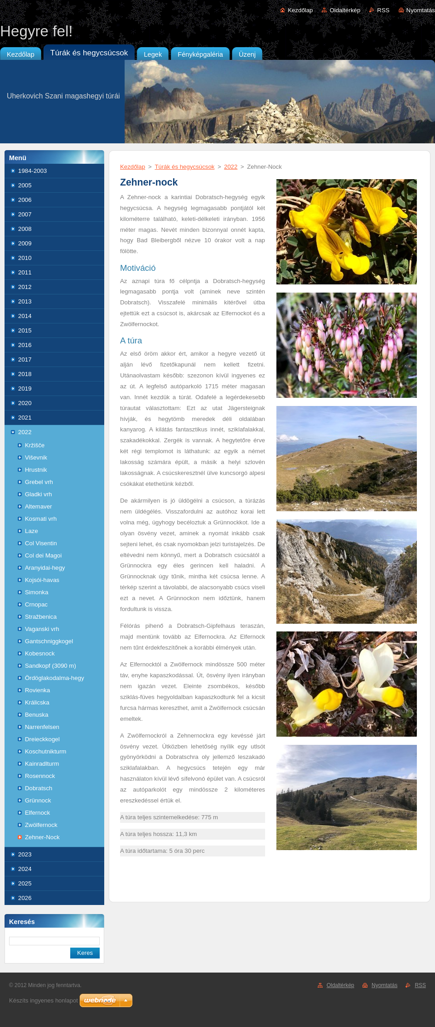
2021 (25, 417)
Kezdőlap (300, 10)
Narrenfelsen (42, 727)
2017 (25, 359)
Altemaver (38, 506)
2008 (25, 228)
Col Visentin (41, 543)
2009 (25, 243)
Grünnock (38, 800)
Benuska (36, 714)
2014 (25, 316)
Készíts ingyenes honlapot (43, 1000)
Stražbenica (41, 616)
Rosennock (40, 776)
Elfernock (37, 812)
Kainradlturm (42, 763)
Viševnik (36, 457)
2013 (25, 301)
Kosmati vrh (41, 518)
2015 (25, 330)
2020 (25, 403)
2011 (25, 272)
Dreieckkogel (42, 739)
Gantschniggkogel (49, 641)
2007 (25, 214)
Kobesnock (40, 653)
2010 (25, 257)
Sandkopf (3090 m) (50, 665)
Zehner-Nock (42, 837)
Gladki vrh (38, 494)
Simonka (36, 592)
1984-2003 (32, 170)
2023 (25, 854)
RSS (383, 10)
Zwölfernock (41, 825)
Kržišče (35, 445)
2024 (25, 869)
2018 (25, 374)
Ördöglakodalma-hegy (54, 678)
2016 (25, 345)
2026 (25, 898)
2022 (25, 432)
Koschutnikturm (45, 751)
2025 (25, 883)
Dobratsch (38, 788)
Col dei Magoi (43, 555)
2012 (25, 287)
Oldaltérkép (344, 10)
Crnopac (36, 604)
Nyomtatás (420, 10)
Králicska (37, 702)
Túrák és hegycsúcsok (184, 166)
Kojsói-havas (42, 580)
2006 (25, 199)
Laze (31, 531)
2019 (25, 388)
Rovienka (37, 690)
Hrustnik (36, 469)
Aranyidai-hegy (45, 567)
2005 (25, 185)
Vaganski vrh (42, 629)
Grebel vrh (39, 482)
